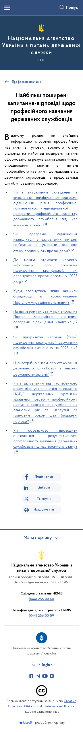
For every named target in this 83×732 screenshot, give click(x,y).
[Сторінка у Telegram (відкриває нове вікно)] (38, 676)
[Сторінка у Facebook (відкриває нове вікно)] (31, 676)
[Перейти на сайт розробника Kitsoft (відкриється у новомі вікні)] (26, 722)
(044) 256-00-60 (41, 599)
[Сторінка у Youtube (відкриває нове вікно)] (45, 676)
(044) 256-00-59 (41, 616)
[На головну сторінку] (41, 42)
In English (45, 665)
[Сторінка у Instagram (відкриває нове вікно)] (51, 676)
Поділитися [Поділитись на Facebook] (44, 477)
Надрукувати (43, 509)
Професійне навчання (27, 82)
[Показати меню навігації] (7, 7)
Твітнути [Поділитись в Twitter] (44, 499)
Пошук (72, 8)
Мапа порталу (37, 537)
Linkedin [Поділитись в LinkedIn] (44, 487)
